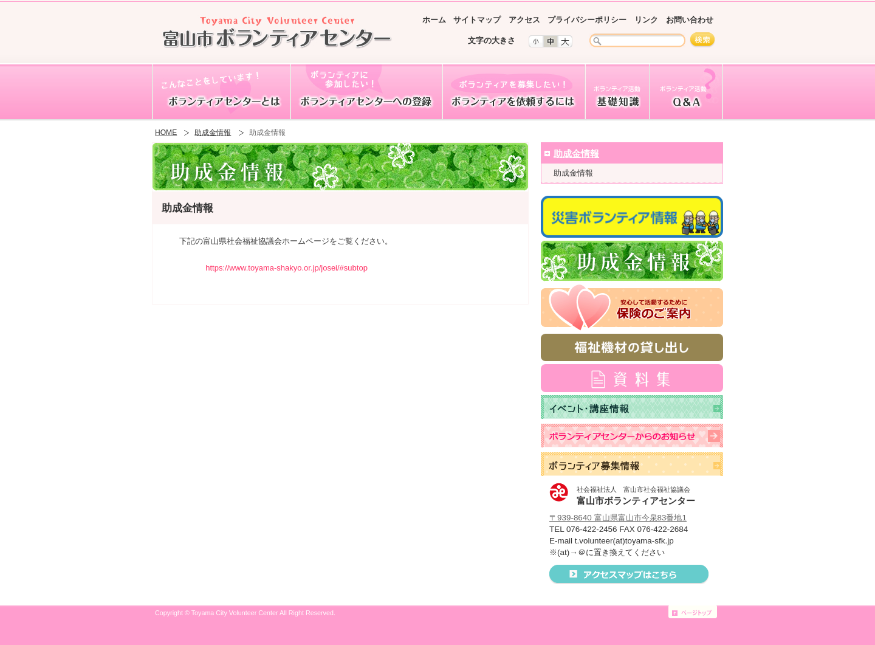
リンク (646, 20)
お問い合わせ (689, 20)
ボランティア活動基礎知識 (617, 93)
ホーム (434, 20)
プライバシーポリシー (586, 20)
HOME (166, 133)
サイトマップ (477, 20)
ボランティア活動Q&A (686, 93)
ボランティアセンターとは (221, 93)
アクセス (524, 20)
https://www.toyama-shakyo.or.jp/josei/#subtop (286, 267)
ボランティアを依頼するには (513, 93)
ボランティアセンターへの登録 (366, 93)
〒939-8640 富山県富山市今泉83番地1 (618, 517)
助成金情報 (212, 133)
